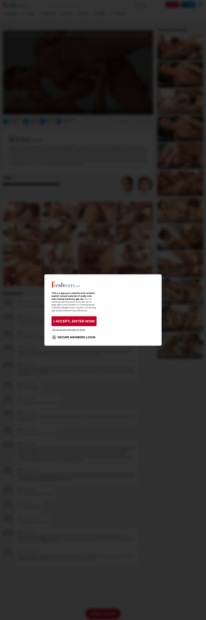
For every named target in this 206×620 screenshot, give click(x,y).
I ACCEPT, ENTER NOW (74, 321)
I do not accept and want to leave (68, 329)
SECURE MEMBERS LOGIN (76, 337)
